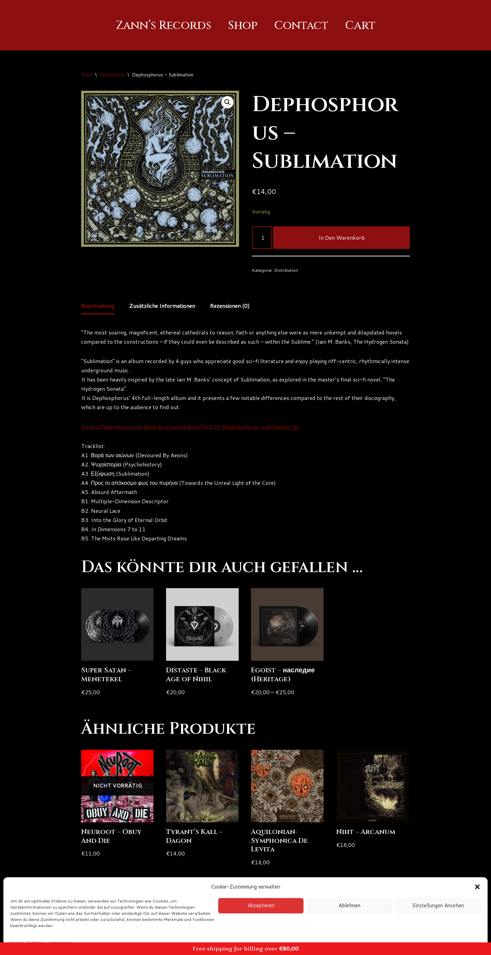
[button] (477, 886)
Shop (243, 25)
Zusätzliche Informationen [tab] (163, 306)
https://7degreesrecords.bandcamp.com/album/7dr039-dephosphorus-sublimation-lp (191, 437)
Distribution (112, 74)
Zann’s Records (163, 25)
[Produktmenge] (262, 237)
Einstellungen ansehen (438, 905)
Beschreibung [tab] (98, 306)
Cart (361, 25)
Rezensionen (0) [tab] (232, 306)
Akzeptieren (261, 905)
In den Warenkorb (341, 238)
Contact (301, 25)
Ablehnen (349, 905)
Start (86, 74)
